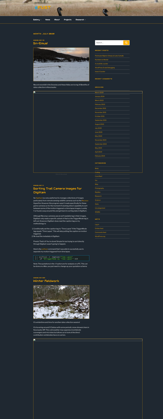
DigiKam (39, 158)
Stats (97, 204)
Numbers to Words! (101, 60)
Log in (97, 224)
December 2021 (100, 108)
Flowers (38, 377)
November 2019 (100, 140)
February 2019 (100, 156)
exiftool (45, 209)
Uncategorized (100, 208)
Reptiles (97, 192)
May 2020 (98, 136)
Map (96, 184)
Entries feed (99, 228)
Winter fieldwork (46, 241)
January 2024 (99, 96)
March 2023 (99, 100)
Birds (97, 168)
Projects (67, 20)
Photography (99, 188)
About (57, 20)
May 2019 (98, 148)
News (47, 20)
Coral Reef (98, 176)
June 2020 (98, 132)
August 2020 (99, 124)
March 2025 (99, 92)
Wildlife (97, 212)
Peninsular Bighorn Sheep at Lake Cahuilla (109, 56)
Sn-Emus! (40, 43)
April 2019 (98, 152)
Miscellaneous (40, 383)
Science (98, 200)
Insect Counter (100, 71)
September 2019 (101, 144)
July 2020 (98, 128)
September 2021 (101, 120)
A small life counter (101, 64)
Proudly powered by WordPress (84, 414)
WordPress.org (100, 236)
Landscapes (39, 380)
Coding (97, 172)
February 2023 (100, 104)
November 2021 (100, 112)
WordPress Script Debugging (105, 67)
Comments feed (100, 232)
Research (81, 20)
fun (96, 180)
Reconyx (85, 161)
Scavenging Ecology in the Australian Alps (49, 402)
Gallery (37, 20)
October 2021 (99, 116)
